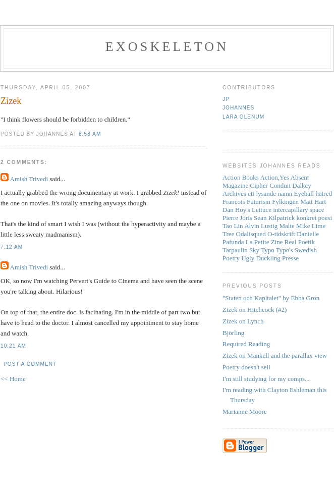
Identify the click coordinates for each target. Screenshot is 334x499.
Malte (287, 226)
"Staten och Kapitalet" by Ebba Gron (270, 298)
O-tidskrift (281, 234)
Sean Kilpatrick (274, 217)
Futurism (258, 201)
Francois (233, 201)
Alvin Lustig (260, 226)
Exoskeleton (167, 46)
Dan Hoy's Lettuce (246, 209)
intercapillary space (298, 209)
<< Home (13, 378)
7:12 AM (12, 247)
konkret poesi (314, 217)
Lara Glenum (243, 117)
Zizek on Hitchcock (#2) (254, 309)
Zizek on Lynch (243, 321)
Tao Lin (232, 226)
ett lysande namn (270, 193)
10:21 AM (13, 346)
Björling (233, 333)
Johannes (238, 107)
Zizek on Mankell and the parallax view (274, 355)
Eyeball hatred (313, 193)
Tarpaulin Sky (240, 250)
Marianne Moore (244, 411)
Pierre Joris (237, 217)
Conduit (280, 185)
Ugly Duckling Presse (270, 258)
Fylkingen (285, 201)
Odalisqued (251, 234)
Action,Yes (274, 177)
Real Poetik (300, 242)
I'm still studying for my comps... (266, 378)
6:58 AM (90, 134)
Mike (303, 226)
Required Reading (246, 344)
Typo (267, 250)
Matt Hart (313, 201)
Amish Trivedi (29, 179)
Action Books (240, 177)
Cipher (259, 185)
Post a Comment (30, 364)
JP (226, 99)
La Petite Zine (264, 242)
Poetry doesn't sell (246, 367)
